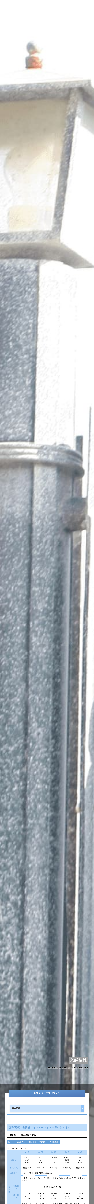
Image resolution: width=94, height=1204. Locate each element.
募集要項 (16, 1108)
